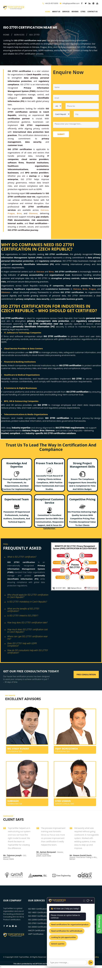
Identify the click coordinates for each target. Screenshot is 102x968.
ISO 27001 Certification (38, 923)
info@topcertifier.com (70, 3)
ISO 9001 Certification (37, 908)
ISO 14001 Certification (38, 912)
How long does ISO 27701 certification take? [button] (26, 623)
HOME (6, 34)
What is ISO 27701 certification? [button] (20, 557)
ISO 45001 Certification (38, 916)
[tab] (26, 557)
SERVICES (19, 34)
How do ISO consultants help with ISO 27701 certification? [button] (26, 651)
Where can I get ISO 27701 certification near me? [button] (26, 637)
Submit (61, 134)
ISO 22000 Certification (38, 919)
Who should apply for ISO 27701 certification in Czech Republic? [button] (26, 595)
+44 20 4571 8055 (51, 3)
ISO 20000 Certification (38, 927)
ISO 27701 (34, 34)
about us (56, 11)
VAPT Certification (36, 934)
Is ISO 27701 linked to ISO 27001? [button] (21, 616)
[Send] (90, 962)
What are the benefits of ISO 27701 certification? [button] (21, 609)
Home (47, 11)
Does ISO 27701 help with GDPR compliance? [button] (20, 644)
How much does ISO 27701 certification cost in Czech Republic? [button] (26, 630)
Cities (83, 11)
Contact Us (92, 11)
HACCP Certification (36, 930)
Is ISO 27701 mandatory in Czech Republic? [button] (25, 602)
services (65, 11)
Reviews (75, 11)
